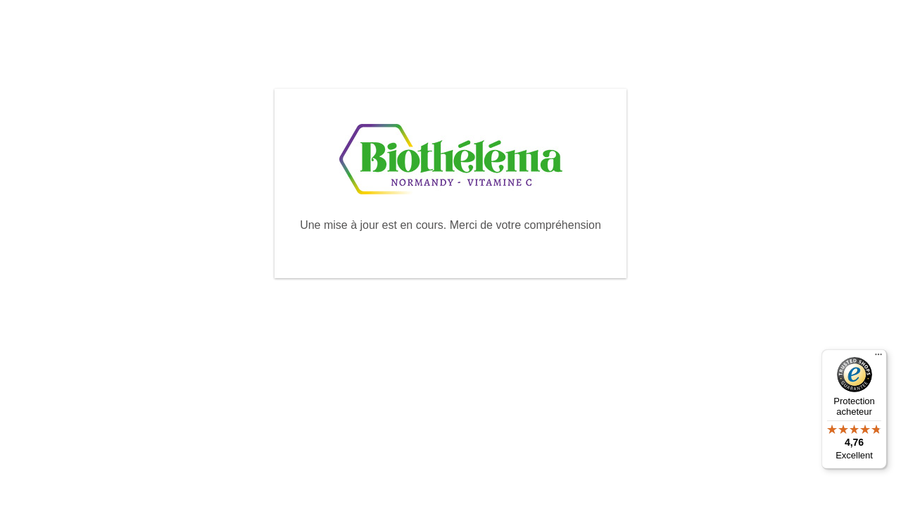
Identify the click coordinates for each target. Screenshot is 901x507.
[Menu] (878, 357)
